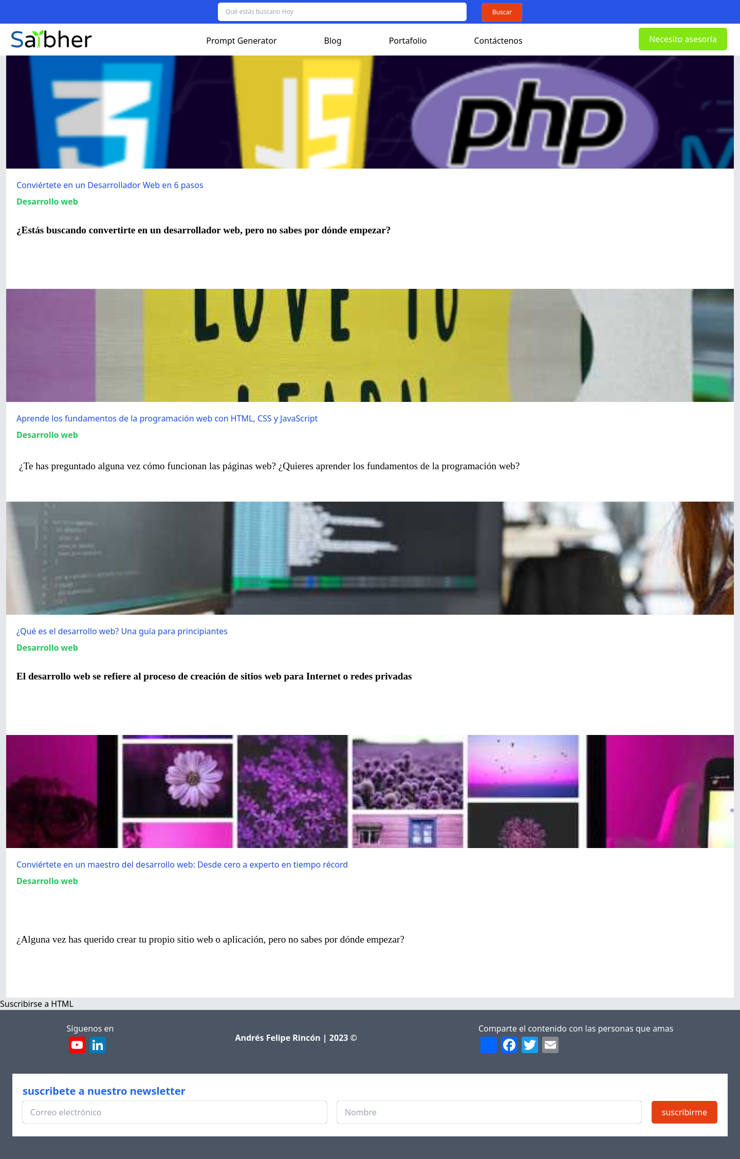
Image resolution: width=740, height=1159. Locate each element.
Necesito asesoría (683, 39)
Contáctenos (498, 40)
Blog (333, 40)
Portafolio (408, 40)
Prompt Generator (241, 40)
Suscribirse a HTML (36, 1003)
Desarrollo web (47, 201)
